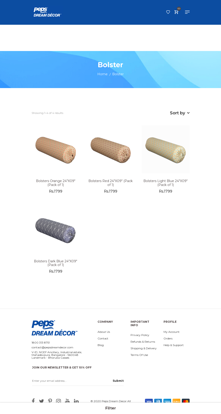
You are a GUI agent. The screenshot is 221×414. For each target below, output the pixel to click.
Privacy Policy (140, 336)
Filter (110, 408)
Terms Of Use (139, 356)
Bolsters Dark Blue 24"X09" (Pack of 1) (55, 264)
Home (102, 75)
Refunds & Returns (143, 342)
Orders (168, 339)
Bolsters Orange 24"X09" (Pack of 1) (55, 184)
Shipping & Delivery (144, 349)
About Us (104, 333)
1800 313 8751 (41, 343)
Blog (101, 346)
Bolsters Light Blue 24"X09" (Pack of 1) (165, 184)
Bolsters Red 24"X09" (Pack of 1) (110, 184)
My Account (172, 333)
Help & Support (174, 346)
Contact (103, 339)
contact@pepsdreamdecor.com (52, 348)
